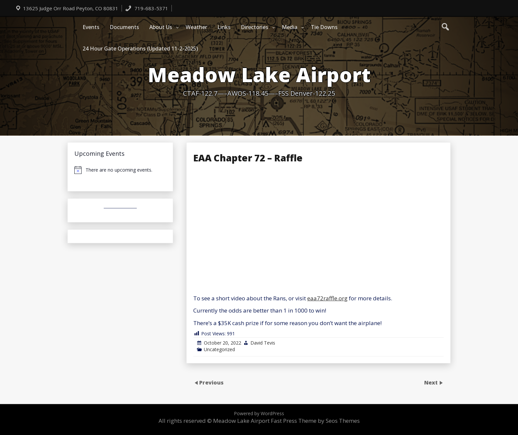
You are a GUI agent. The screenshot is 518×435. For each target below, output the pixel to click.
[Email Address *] (330, 325)
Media (289, 27)
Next (431, 382)
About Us (160, 27)
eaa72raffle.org (327, 298)
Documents (124, 27)
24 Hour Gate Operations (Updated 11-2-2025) (140, 48)
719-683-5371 (146, 8)
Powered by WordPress (259, 413)
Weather (196, 27)
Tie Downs (324, 27)
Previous (211, 382)
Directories (254, 27)
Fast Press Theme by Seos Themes (315, 420)
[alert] (120, 170)
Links (224, 27)
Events (91, 27)
